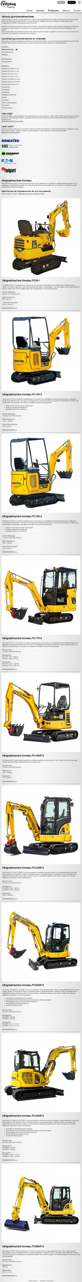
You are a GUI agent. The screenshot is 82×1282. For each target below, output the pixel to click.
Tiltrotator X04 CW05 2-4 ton (10, 68)
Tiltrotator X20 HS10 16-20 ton (11, 82)
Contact (77, 10)
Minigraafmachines (8, 49)
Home (29, 10)
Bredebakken (6, 89)
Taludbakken (5, 105)
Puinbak (4, 97)
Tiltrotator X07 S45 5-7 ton (10, 74)
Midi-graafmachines (7, 52)
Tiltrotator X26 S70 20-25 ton (10, 84)
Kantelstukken (6, 87)
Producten (53, 10)
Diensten (40, 10)
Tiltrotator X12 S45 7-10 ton (10, 76)
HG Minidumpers (7, 61)
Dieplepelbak (5, 92)
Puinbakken (5, 100)
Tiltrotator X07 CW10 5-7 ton (10, 71)
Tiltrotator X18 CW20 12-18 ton (11, 79)
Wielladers (5, 55)
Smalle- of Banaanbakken (9, 102)
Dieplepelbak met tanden (9, 95)
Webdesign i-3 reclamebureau (46, 1280)
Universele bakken (7, 108)
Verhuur (66, 10)
